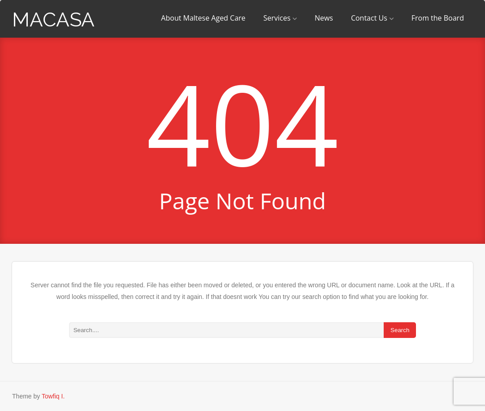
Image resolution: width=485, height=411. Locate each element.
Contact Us (372, 18)
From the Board (437, 18)
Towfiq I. (53, 396)
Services (280, 18)
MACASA (53, 19)
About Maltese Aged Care (203, 18)
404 (243, 123)
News (324, 18)
